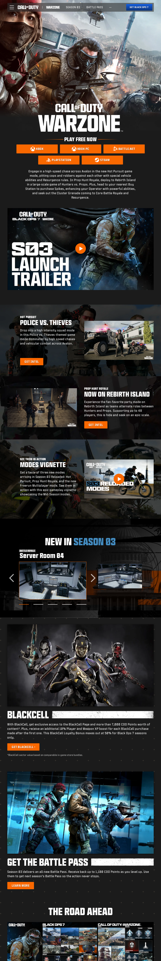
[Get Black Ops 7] (139, 7)
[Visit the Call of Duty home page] (28, 7)
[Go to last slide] (13, 578)
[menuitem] (73, 7)
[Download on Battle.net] (124, 148)
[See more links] (110, 7)
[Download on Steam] (102, 160)
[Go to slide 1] (24, 604)
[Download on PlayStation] (58, 160)
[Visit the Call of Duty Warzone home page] (53, 7)
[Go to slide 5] (81, 604)
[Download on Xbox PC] (80, 148)
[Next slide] (91, 578)
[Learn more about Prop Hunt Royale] (95, 424)
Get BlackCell (22, 746)
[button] (11, 7)
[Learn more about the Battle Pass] (20, 885)
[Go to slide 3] (53, 604)
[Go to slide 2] (38, 604)
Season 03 (73, 7)
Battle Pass (94, 7)
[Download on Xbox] (37, 148)
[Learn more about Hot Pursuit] (31, 361)
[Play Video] (80, 248)
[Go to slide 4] (67, 604)
